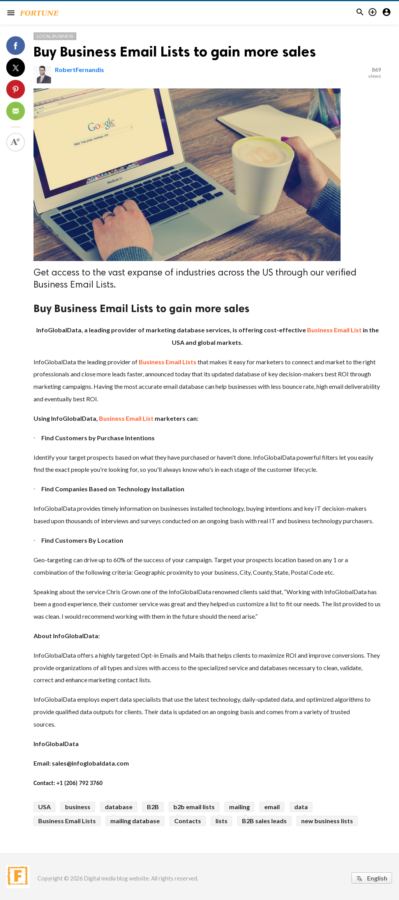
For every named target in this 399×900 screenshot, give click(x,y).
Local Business (55, 36)
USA (44, 806)
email (272, 806)
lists (221, 820)
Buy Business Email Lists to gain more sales (175, 51)
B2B (153, 806)
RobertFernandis (79, 69)
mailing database (135, 820)
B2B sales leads (264, 820)
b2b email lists (194, 806)
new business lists (327, 820)
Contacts (187, 820)
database (118, 806)
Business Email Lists (67, 820)
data (301, 806)
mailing (239, 806)
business (77, 806)
